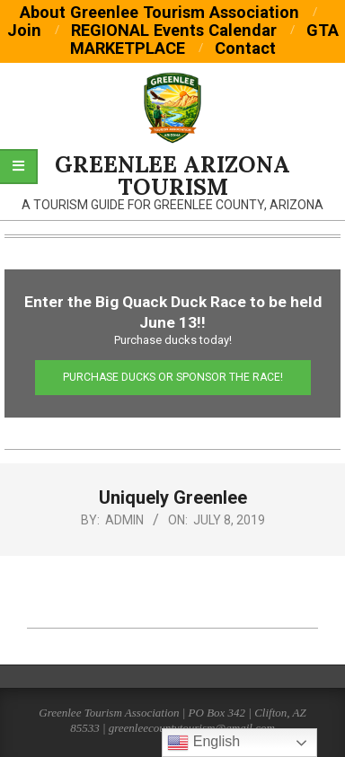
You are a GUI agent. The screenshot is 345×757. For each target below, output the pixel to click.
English (203, 742)
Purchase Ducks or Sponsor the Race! (173, 377)
